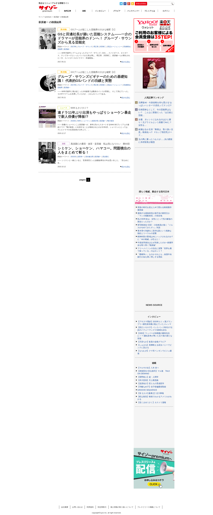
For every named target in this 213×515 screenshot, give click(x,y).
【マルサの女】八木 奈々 (148, 368)
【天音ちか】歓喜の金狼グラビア (151, 342)
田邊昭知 (126, 47)
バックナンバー (133, 11)
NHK (79, 121)
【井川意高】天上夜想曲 (147, 380)
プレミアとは (149, 11)
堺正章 (95, 47)
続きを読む (125, 62)
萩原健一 (67, 49)
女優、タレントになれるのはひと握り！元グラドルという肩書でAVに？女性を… (155, 122)
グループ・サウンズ (84, 47)
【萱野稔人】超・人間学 (147, 377)
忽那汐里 (95, 121)
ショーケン (86, 121)
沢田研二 (103, 47)
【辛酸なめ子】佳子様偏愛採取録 (151, 387)
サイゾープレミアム (48, 8)
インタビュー (100, 11)
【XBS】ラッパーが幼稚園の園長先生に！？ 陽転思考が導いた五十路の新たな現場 (154, 335)
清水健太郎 (89, 157)
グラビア (116, 11)
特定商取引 (102, 507)
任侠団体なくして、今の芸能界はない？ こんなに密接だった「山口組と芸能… (155, 112)
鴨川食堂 (110, 121)
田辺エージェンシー (114, 47)
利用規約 (90, 507)
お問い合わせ (77, 507)
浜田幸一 (80, 157)
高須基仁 (106, 157)
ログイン (166, 11)
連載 (84, 11)
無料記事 (67, 11)
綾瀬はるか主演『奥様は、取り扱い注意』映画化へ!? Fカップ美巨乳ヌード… (155, 132)
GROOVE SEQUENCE (147, 390)
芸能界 (60, 49)
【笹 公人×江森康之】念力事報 (150, 393)
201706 (73, 47)
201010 (73, 157)
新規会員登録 (141, 4)
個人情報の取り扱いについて (121, 507)
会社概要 (64, 507)
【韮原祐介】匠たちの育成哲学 (150, 383)
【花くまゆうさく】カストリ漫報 (151, 402)
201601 (73, 121)
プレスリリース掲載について (148, 507)
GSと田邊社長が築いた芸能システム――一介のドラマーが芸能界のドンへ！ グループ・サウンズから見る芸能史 (95, 38)
